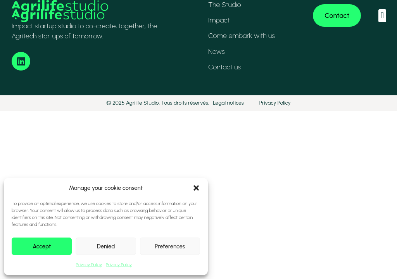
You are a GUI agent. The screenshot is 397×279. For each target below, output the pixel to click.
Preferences (170, 246)
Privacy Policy (89, 264)
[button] (196, 188)
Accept (42, 246)
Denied (106, 246)
